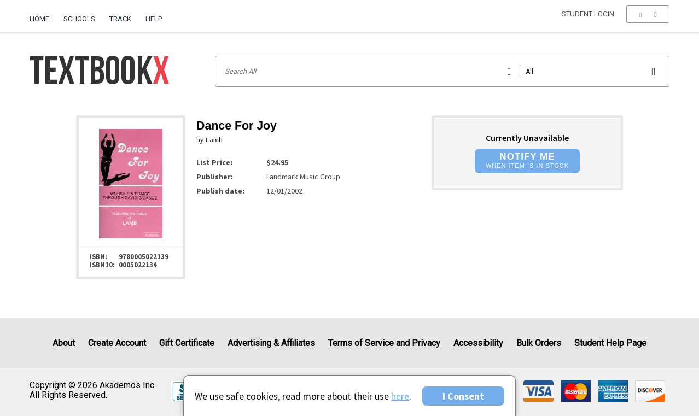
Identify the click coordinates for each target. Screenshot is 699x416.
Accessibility (478, 343)
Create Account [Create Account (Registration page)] (117, 343)
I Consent (463, 396)
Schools (79, 19)
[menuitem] (43, 14)
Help (153, 19)
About (64, 343)
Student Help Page (610, 343)
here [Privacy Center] (400, 396)
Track (120, 19)
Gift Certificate (186, 343)
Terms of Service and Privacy (384, 343)
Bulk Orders (538, 343)
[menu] (647, 19)
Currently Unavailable (527, 137)
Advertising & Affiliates (271, 343)
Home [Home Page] (39, 19)
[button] (647, 19)
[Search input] (442, 71)
